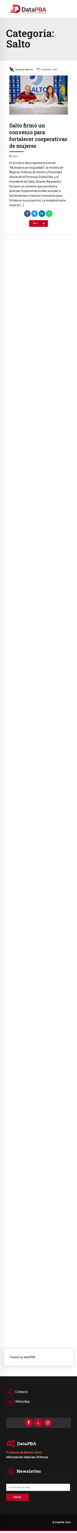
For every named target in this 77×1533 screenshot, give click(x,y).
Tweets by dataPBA (22, 1357)
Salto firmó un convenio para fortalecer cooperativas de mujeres (38, 135)
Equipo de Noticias (21, 69)
